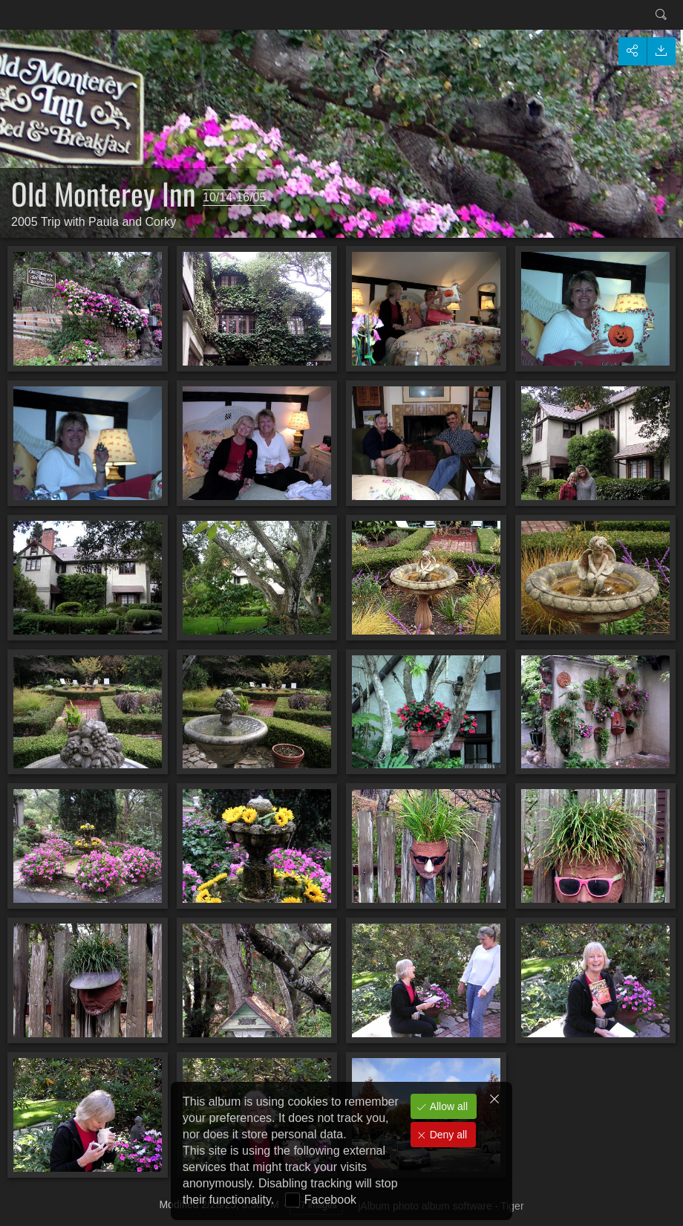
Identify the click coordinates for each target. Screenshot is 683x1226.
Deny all (447, 1135)
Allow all (447, 1106)
